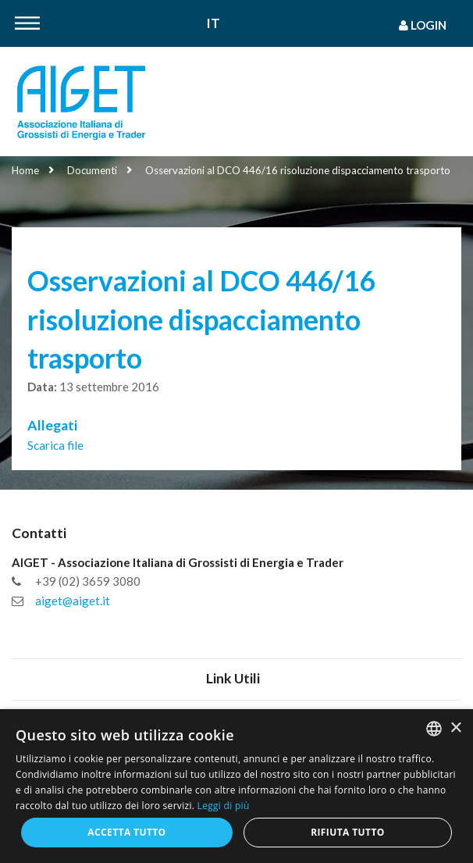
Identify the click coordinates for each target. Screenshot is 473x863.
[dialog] (236, 786)
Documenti (92, 170)
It (213, 23)
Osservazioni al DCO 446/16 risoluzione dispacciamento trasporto (297, 170)
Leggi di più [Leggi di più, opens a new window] (223, 805)
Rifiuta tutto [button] (348, 832)
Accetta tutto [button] (126, 832)
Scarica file (55, 445)
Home (25, 170)
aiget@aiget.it (72, 601)
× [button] (455, 728)
